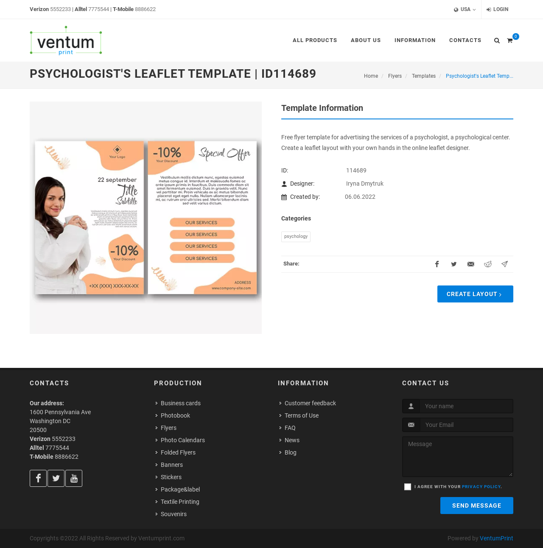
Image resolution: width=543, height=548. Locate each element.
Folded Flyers (178, 452)
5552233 (60, 9)
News (292, 440)
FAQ (290, 427)
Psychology (296, 236)
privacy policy (481, 486)
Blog (291, 452)
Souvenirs (174, 514)
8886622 (145, 9)
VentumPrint (496, 538)
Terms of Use (302, 415)
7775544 (98, 9)
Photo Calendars (183, 440)
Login (497, 9)
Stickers (171, 477)
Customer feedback (310, 403)
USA (465, 9)
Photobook (175, 415)
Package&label (180, 489)
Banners (172, 464)
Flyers (168, 427)
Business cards (181, 403)
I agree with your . (458, 486)
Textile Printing (180, 501)
